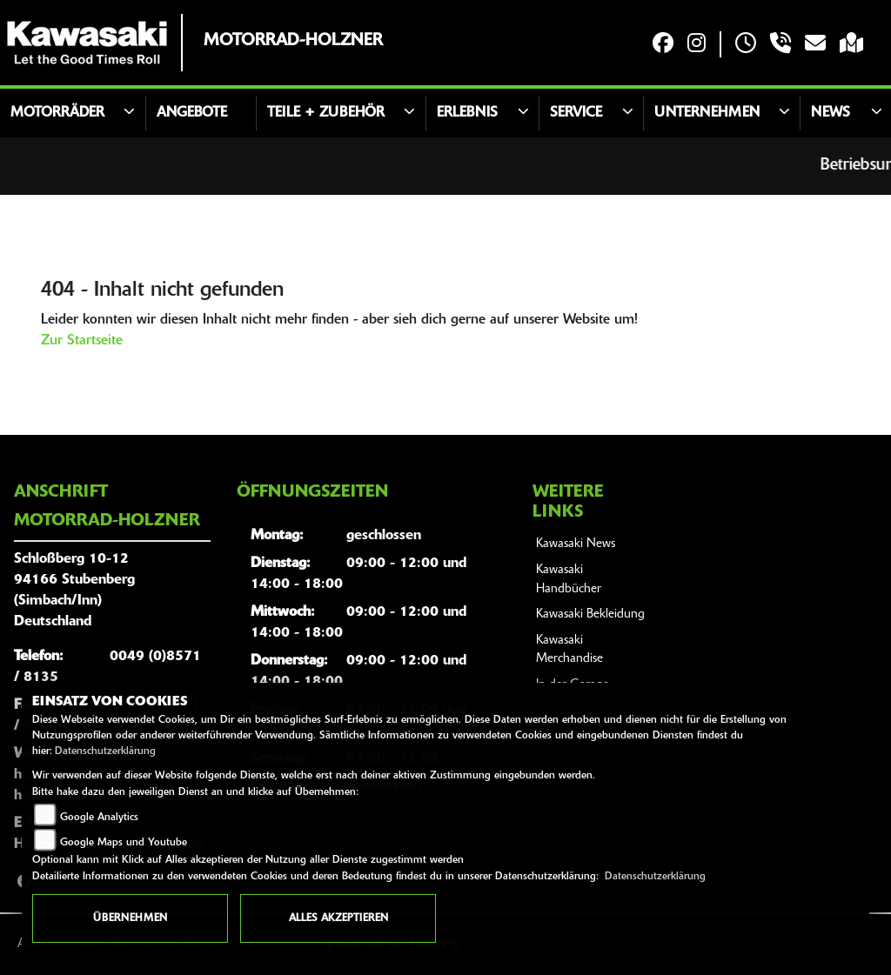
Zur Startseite (82, 341)
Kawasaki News (575, 544)
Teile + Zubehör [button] (326, 113)
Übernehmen (130, 918)
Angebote (192, 113)
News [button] (830, 113)
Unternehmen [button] (707, 113)
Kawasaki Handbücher (568, 580)
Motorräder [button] (57, 113)
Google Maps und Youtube (123, 843)
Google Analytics (99, 817)
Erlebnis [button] (467, 113)
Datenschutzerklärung (105, 751)
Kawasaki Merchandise (569, 650)
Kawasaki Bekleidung (590, 614)
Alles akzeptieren (338, 918)
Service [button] (576, 113)
